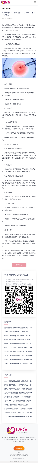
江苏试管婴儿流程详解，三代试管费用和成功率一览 (19, 409)
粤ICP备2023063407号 (18, 458)
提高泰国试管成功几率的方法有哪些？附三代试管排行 (20, 328)
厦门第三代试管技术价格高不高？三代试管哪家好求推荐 (21, 355)
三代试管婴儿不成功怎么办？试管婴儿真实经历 (18, 389)
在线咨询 (19, 265)
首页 (3, 8)
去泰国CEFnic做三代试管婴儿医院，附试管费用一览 (19, 401)
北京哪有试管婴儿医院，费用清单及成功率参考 (18, 393)
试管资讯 (8, 8)
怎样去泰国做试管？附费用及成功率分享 (16, 332)
